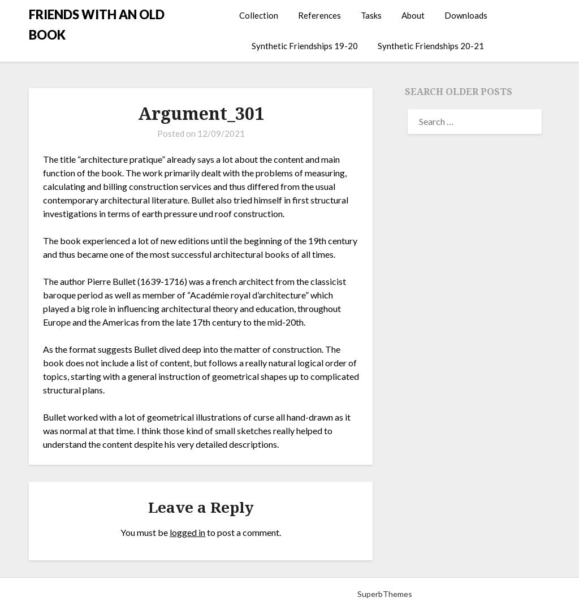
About (413, 15)
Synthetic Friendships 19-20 (305, 46)
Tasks (371, 15)
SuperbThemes (384, 594)
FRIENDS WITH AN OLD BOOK (97, 24)
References (319, 15)
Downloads (465, 15)
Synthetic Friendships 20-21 (431, 46)
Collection (258, 15)
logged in (187, 532)
